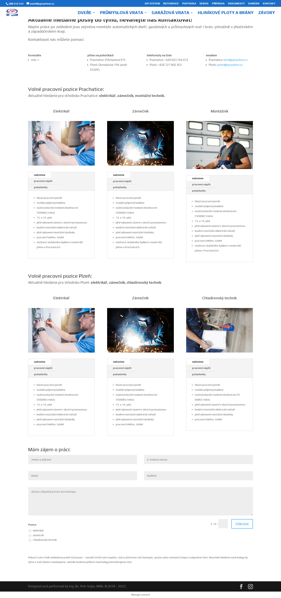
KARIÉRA (253, 3)
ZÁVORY (266, 13)
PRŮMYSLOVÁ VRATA (121, 13)
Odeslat (242, 524)
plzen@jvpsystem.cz (230, 64)
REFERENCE (171, 3)
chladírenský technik (42, 540)
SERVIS (203, 3)
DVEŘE (84, 13)
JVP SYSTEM (152, 3)
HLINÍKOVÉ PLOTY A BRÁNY (226, 13)
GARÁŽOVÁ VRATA (170, 13)
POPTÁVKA (189, 3)
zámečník (36, 535)
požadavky (40, 187)
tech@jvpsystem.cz (236, 59)
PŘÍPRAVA (218, 3)
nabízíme (39, 174)
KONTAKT (269, 3)
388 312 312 (16, 3)
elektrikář (36, 531)
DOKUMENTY (236, 3)
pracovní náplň (43, 180)
